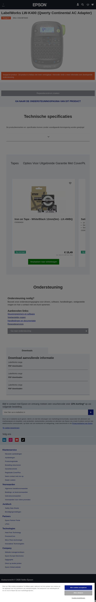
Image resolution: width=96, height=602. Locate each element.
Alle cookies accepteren (78, 587)
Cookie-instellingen (78, 598)
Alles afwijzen (78, 593)
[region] (47, 592)
